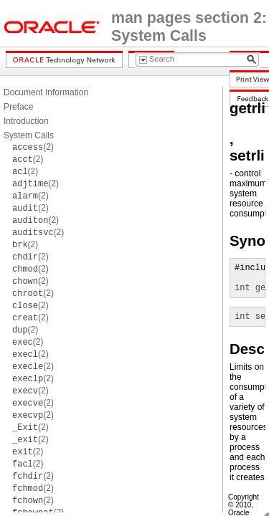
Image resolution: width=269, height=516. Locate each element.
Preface (18, 107)
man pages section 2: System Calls (189, 26)
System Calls (29, 135)
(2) (33, 147)
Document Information (46, 92)
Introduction (26, 121)
